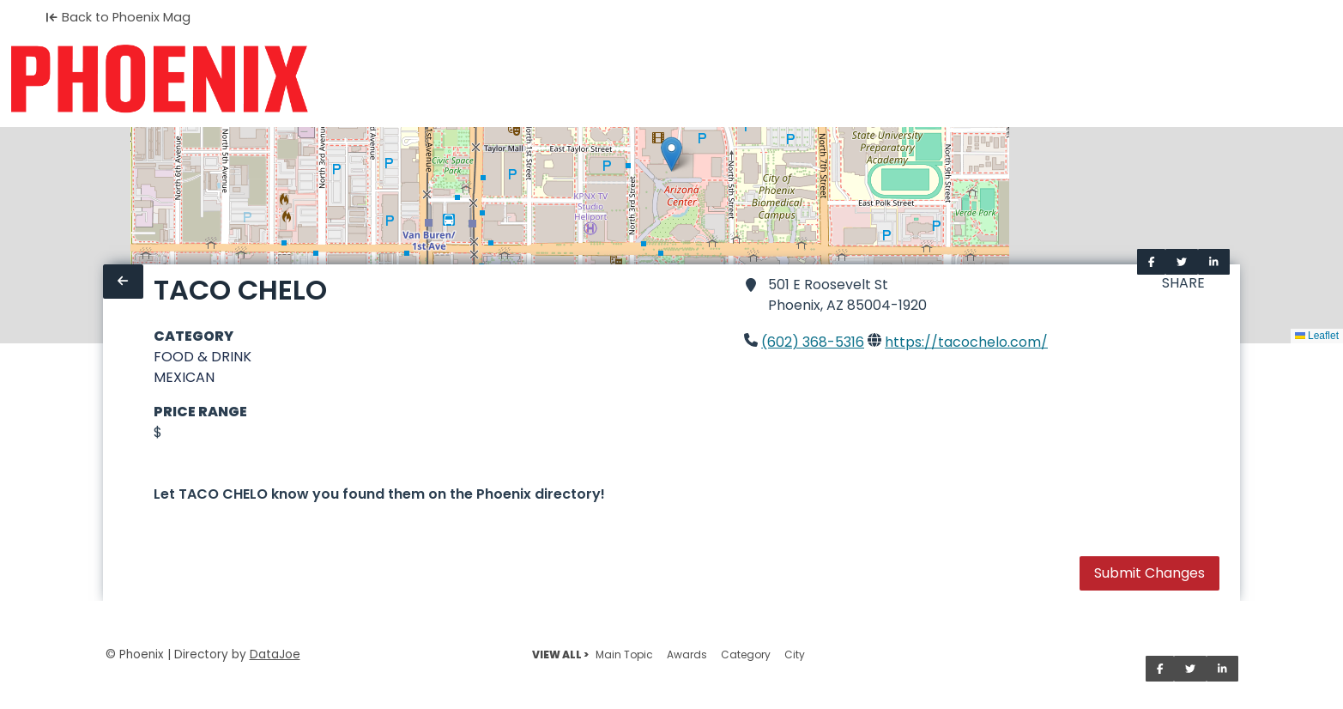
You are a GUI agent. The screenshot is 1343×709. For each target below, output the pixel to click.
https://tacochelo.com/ (966, 342)
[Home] (159, 79)
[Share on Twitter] (1181, 262)
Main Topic (624, 654)
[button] (671, 154)
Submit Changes (1149, 573)
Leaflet (1317, 336)
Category (746, 654)
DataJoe (275, 654)
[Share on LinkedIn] (1214, 262)
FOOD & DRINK (202, 357)
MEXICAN (184, 377)
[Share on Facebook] (1151, 262)
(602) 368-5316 (812, 342)
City (794, 654)
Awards (687, 654)
